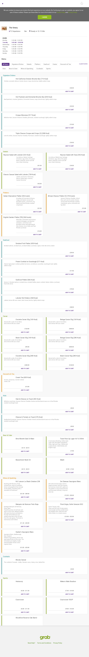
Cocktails (39, 68)
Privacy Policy (72, 12)
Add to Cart (69, 91)
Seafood (46, 64)
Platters (37, 64)
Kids (4, 68)
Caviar (55, 64)
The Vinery (13, 28)
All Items (6, 64)
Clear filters (83, 64)
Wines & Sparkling (27, 68)
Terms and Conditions (44, 643)
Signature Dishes (18, 64)
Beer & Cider (13, 68)
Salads (29, 64)
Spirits (48, 68)
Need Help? (31, 643)
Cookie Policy (61, 12)
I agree (44, 17)
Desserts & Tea (65, 64)
